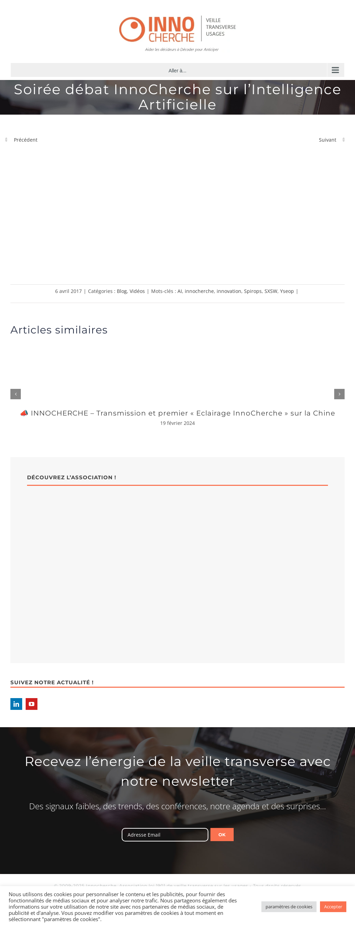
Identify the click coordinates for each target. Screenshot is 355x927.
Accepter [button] (333, 906)
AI (180, 291)
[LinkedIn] (16, 704)
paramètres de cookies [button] (289, 906)
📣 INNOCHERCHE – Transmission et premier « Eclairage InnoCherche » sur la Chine (177, 413)
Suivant (327, 139)
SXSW (271, 291)
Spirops (253, 291)
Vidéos (137, 291)
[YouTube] (31, 704)
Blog (122, 291)
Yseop (287, 291)
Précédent (25, 139)
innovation (229, 291)
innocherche (199, 291)
